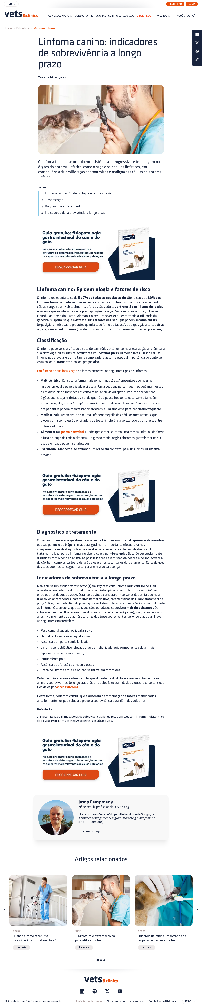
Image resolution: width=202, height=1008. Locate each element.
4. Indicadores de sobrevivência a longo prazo (73, 212)
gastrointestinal (72, 432)
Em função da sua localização (57, 371)
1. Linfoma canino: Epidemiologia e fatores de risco (78, 193)
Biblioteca (22, 28)
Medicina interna (44, 28)
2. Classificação (52, 200)
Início (8, 28)
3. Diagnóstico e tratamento (61, 206)
